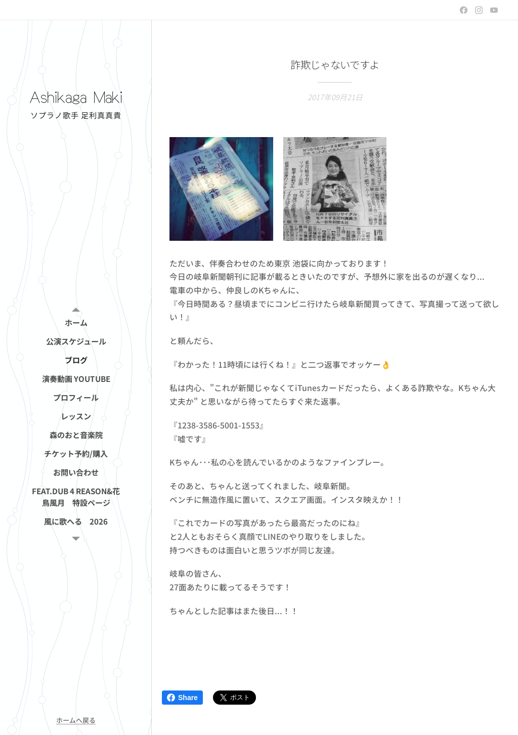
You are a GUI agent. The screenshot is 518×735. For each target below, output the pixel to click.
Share (182, 698)
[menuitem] (76, 322)
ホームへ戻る (76, 720)
